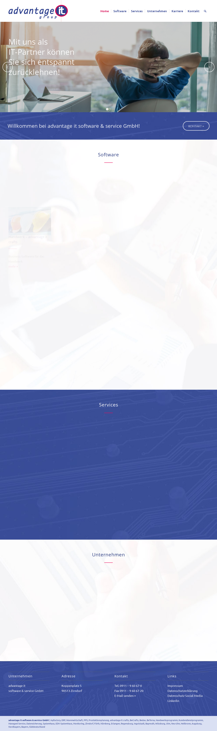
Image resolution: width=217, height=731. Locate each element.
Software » (21, 89)
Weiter (209, 67)
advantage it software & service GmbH (28, 720)
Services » (49, 89)
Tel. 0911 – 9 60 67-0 (128, 685)
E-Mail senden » (125, 695)
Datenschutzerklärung (182, 690)
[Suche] (205, 11)
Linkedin (173, 700)
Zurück (8, 67)
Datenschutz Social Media (185, 695)
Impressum (175, 685)
